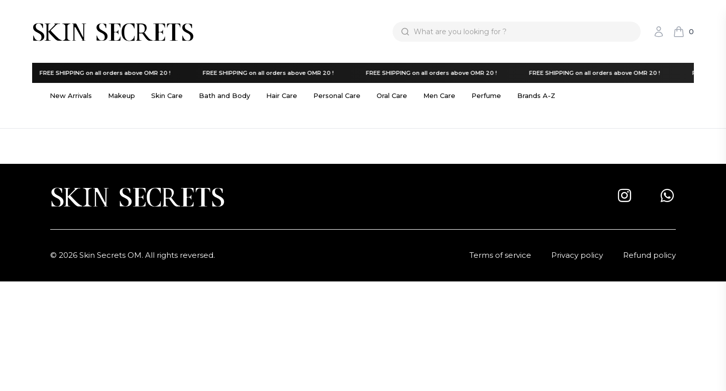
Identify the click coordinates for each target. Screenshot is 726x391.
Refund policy (649, 255)
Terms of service (500, 255)
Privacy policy (577, 255)
